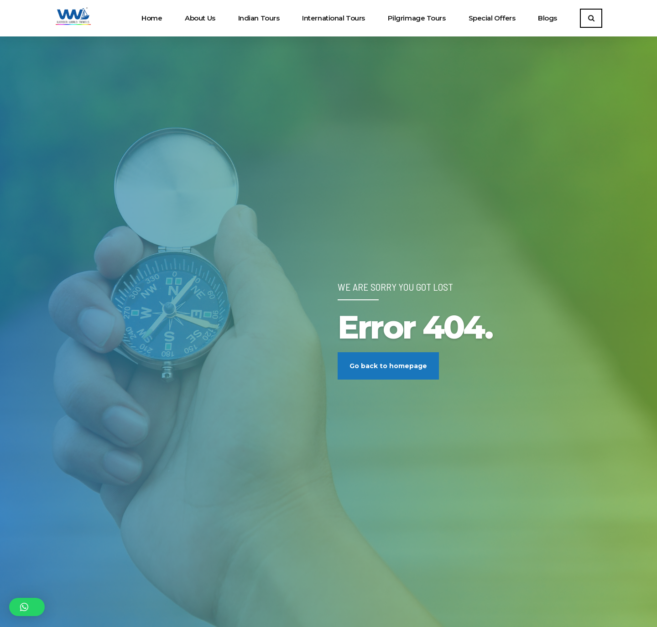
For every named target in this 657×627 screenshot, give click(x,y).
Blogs (547, 18)
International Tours (333, 18)
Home (151, 18)
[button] (27, 607)
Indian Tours (259, 18)
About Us (200, 18)
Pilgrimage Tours (417, 18)
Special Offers (492, 18)
